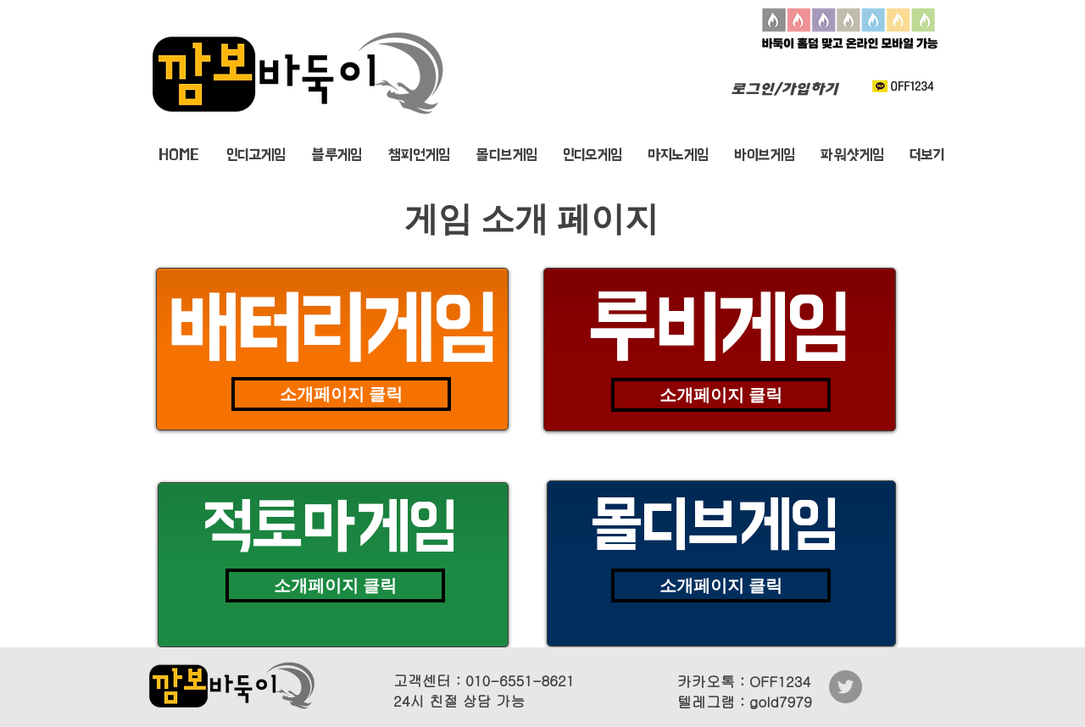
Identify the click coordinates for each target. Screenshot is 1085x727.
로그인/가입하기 (784, 88)
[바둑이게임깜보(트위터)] (845, 686)
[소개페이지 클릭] (341, 394)
